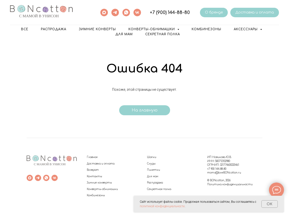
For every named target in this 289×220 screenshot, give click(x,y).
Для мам (124, 34)
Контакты (94, 176)
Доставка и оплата (100, 163)
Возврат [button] (93, 169)
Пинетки (153, 169)
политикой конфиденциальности (162, 206)
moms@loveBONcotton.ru (224, 172)
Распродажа (155, 182)
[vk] (137, 12)
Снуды (151, 163)
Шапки (151, 157)
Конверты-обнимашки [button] (152, 29)
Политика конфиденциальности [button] (230, 184)
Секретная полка (162, 34)
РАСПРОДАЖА (53, 29)
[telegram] (115, 12)
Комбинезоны (206, 29)
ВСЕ (24, 29)
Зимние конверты (97, 29)
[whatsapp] (126, 12)
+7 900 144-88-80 (216, 169)
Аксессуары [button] (246, 29)
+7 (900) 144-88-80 (170, 12)
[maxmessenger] (104, 12)
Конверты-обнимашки (102, 189)
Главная (92, 157)
